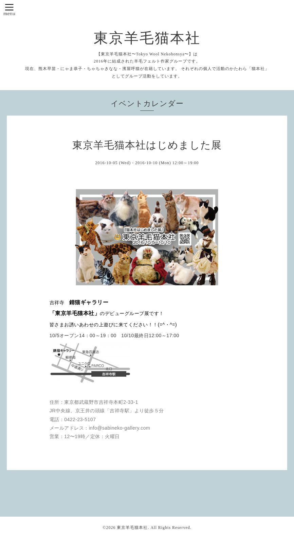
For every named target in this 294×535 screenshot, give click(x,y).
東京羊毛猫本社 (147, 38)
